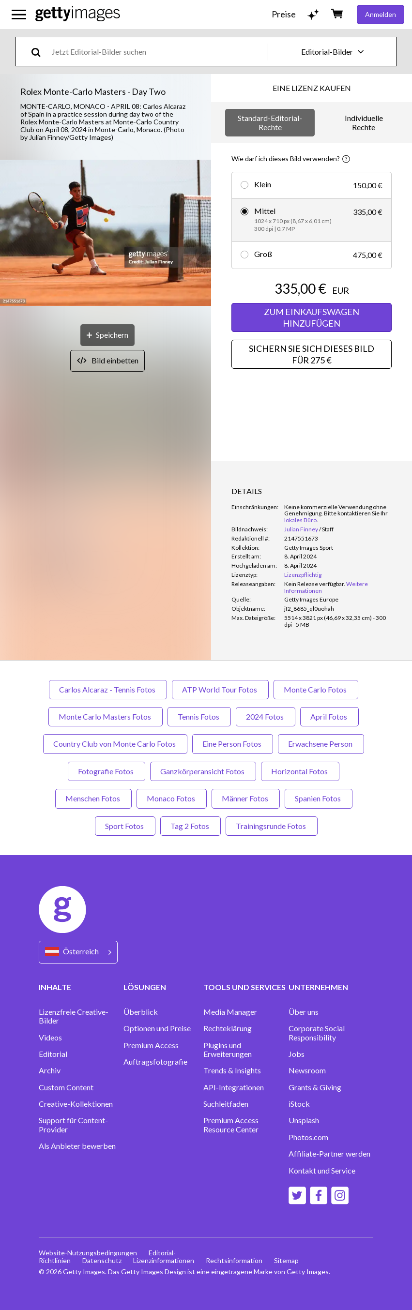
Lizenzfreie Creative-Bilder (73, 1016)
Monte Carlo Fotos (316, 689)
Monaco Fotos (172, 798)
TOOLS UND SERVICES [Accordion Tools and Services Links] (244, 987)
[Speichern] (107, 335)
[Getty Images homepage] (77, 14)
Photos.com (308, 1137)
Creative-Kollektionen (76, 1103)
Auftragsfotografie (155, 1061)
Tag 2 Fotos (190, 825)
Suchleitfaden (225, 1103)
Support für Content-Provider (73, 1124)
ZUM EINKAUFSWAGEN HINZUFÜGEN (311, 317)
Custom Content (66, 1087)
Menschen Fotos (93, 798)
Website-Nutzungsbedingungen (88, 1253)
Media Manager (230, 1012)
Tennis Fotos (199, 716)
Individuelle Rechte (364, 122)
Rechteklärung (227, 1028)
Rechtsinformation (234, 1260)
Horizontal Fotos (300, 771)
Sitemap (286, 1260)
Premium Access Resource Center (231, 1124)
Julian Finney (301, 529)
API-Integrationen (233, 1087)
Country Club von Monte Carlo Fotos (115, 743)
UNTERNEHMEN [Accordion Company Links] (318, 987)
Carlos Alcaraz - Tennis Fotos (108, 689)
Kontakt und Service (322, 1170)
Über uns (304, 1012)
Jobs (297, 1054)
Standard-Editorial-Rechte (270, 122)
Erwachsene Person (321, 743)
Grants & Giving (315, 1087)
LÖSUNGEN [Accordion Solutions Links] (144, 987)
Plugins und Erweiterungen (227, 1049)
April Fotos (329, 716)
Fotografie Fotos (106, 771)
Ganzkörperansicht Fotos (203, 771)
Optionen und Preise (157, 1028)
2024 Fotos (265, 716)
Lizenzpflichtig (302, 574)
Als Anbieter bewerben (77, 1146)
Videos (50, 1037)
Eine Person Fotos (232, 743)
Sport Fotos (125, 825)
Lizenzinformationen (163, 1260)
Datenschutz (102, 1260)
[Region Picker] (78, 952)
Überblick (140, 1012)
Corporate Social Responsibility (317, 1032)
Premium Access (151, 1045)
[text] (158, 52)
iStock (299, 1103)
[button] (105, 233)
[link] (314, 583)
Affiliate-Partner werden (329, 1153)
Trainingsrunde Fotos (271, 825)
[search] (39, 51)
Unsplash (304, 1120)
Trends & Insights (232, 1070)
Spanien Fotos (318, 798)
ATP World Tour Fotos (220, 689)
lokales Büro (300, 520)
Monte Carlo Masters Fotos (106, 716)
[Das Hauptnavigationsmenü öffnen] (19, 14)
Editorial (53, 1054)
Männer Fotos (246, 798)
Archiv (50, 1070)
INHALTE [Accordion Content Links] (55, 987)
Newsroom (307, 1070)
